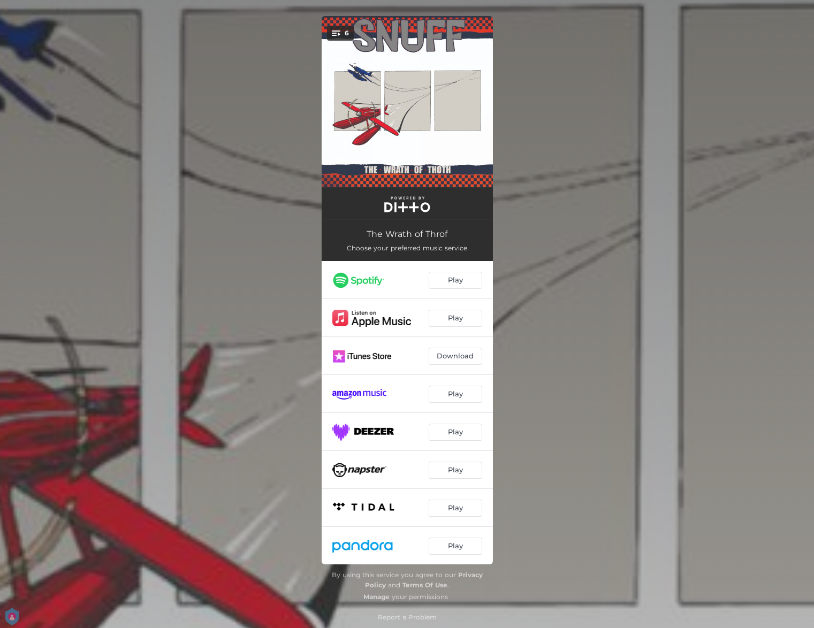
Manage (376, 597)
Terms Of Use (424, 585)
